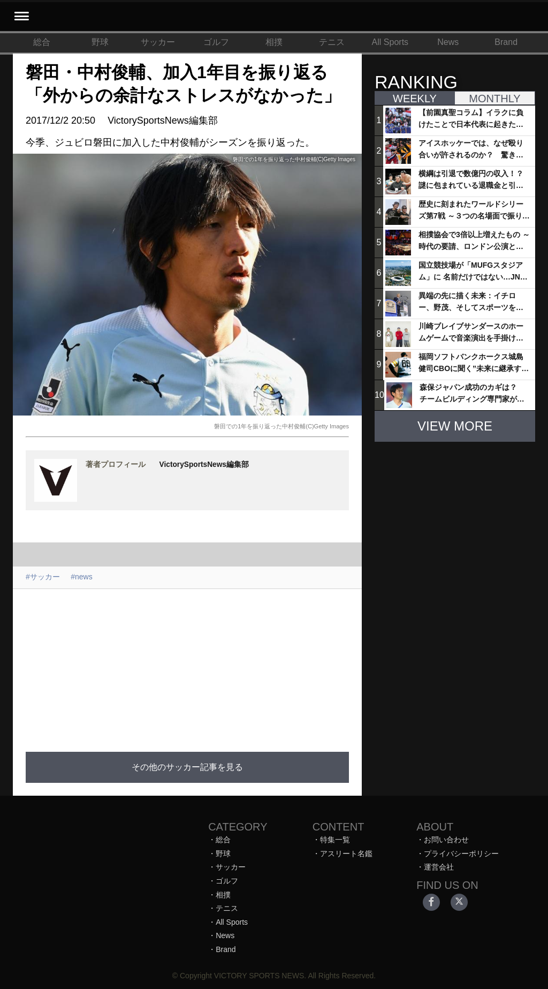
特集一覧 (335, 839)
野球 (100, 42)
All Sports (390, 42)
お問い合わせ (446, 839)
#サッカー (43, 576)
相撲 (274, 42)
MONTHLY (494, 98)
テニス (332, 42)
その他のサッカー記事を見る (187, 767)
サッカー (158, 42)
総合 (41, 42)
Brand (505, 42)
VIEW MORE (454, 426)
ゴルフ (216, 42)
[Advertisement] (268, 664)
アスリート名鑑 (346, 853)
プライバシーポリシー (461, 853)
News (448, 42)
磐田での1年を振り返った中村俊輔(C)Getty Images (281, 426)
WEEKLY (415, 98)
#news (81, 576)
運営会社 (439, 867)
